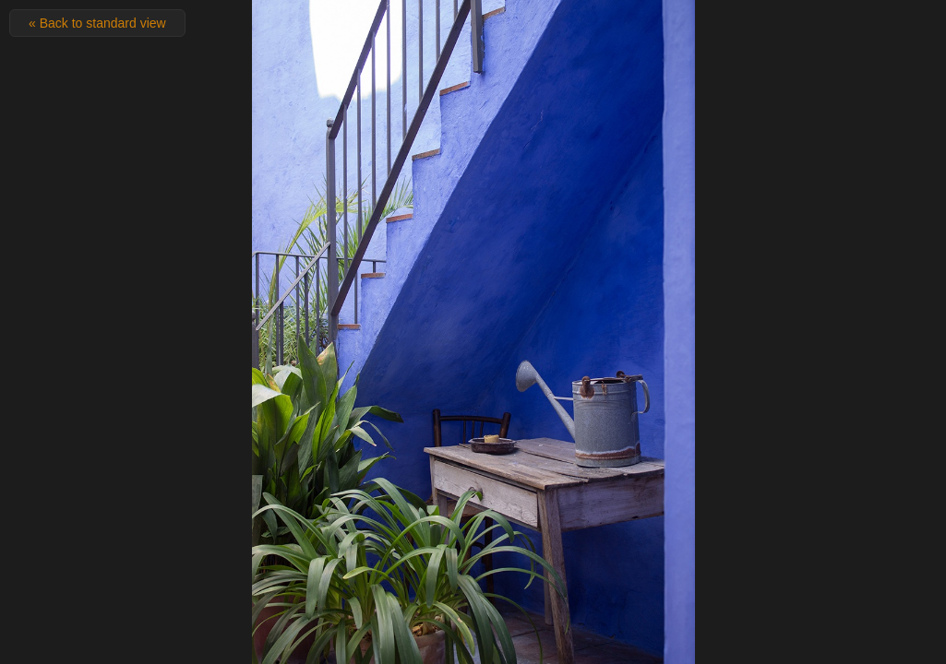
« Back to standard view (97, 23)
